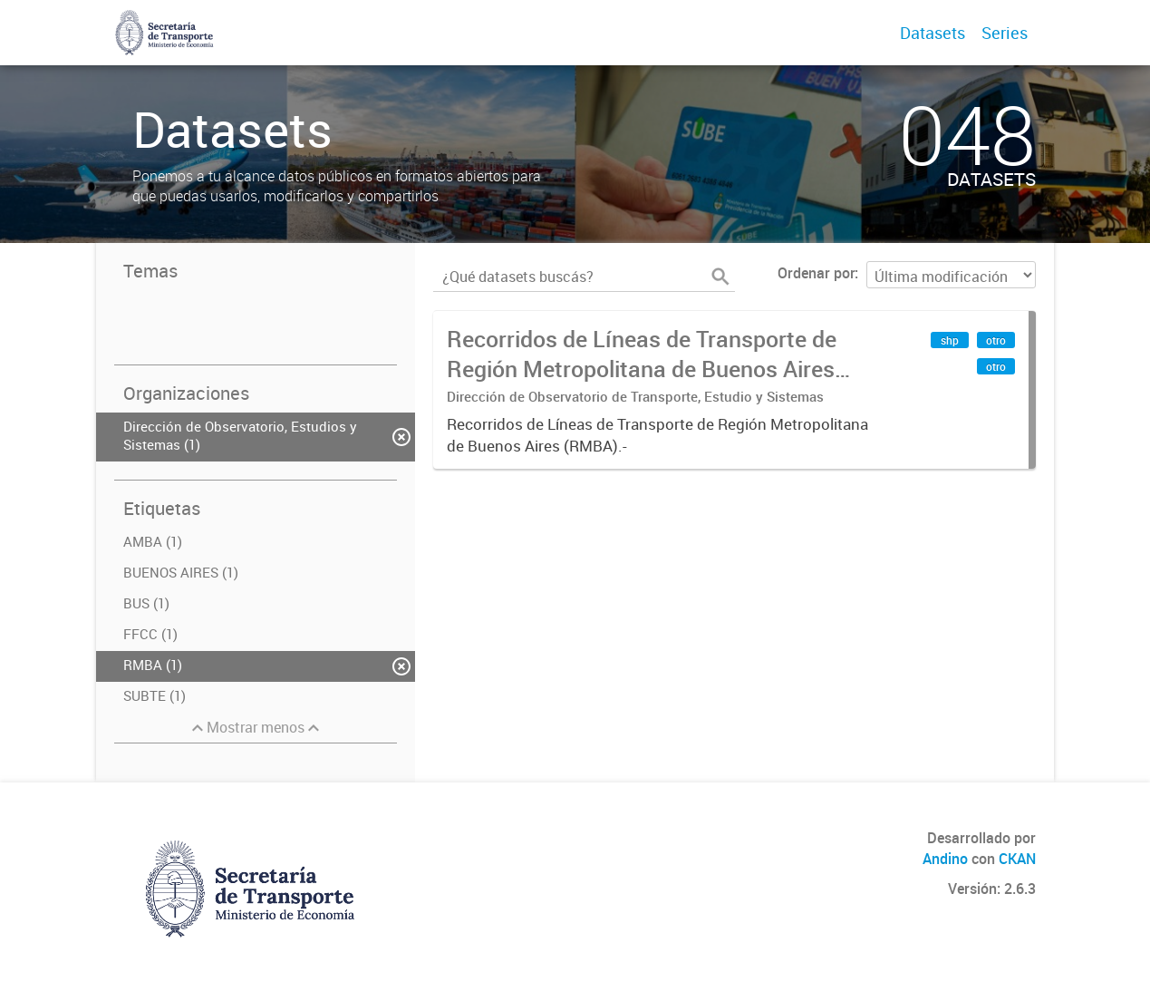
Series (1004, 33)
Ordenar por (816, 273)
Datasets (932, 33)
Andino (945, 859)
